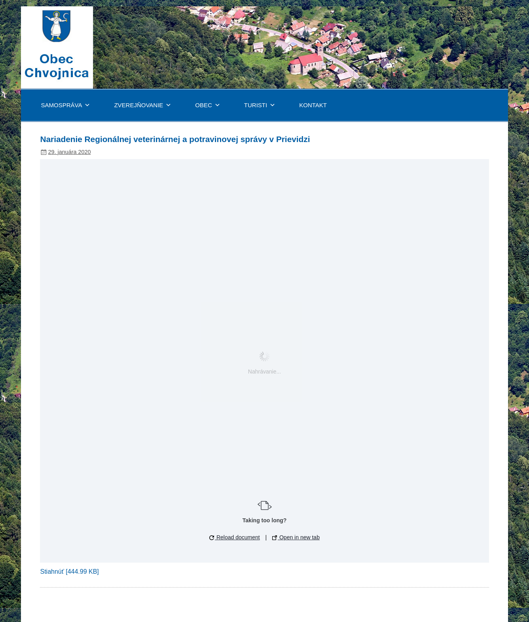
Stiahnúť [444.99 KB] (69, 571)
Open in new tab (296, 537)
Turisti (259, 105)
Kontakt (313, 105)
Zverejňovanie (142, 105)
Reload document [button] (234, 537)
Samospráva (65, 105)
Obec (207, 105)
